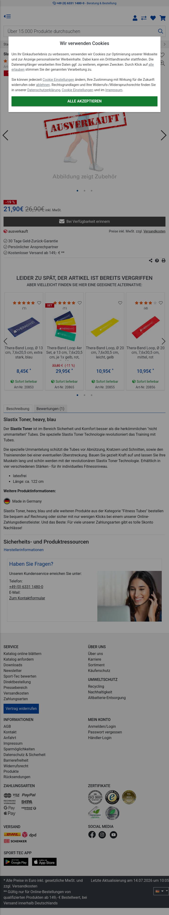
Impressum (113, 90)
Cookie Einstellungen (58, 80)
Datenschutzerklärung (43, 90)
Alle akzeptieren (84, 101)
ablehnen (43, 85)
